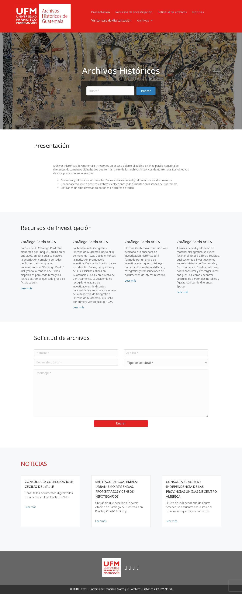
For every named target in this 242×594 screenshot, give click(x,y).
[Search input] (110, 90)
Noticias (198, 12)
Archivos (143, 20)
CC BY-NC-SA (164, 589)
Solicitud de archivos (172, 12)
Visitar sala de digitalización (111, 20)
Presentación (100, 12)
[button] (151, 20)
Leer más (26, 288)
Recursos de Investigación (133, 12)
